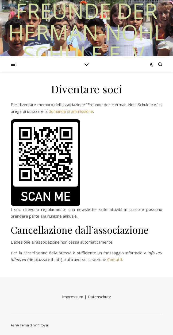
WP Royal (41, 325)
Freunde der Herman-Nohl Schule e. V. (86, 32)
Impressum (73, 296)
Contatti (114, 259)
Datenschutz (99, 296)
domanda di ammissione (71, 111)
